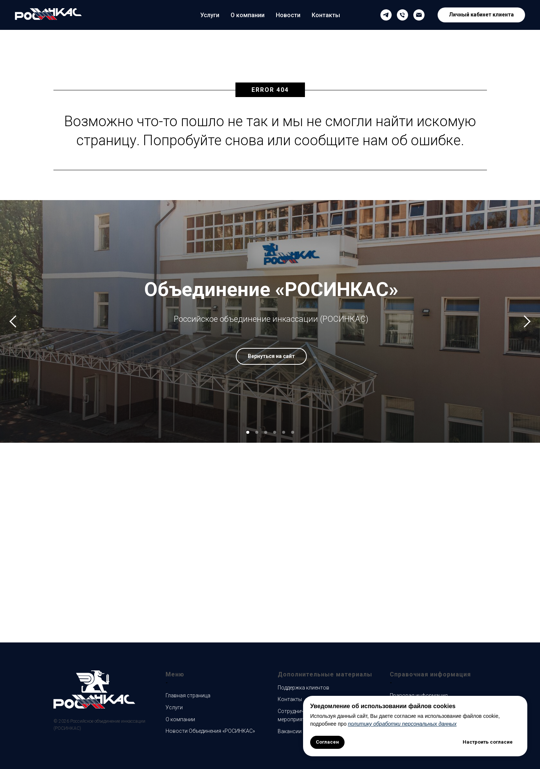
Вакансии (290, 731)
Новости (288, 15)
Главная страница (188, 695)
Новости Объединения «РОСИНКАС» (210, 731)
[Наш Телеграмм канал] (386, 15)
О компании (248, 15)
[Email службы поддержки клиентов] (419, 15)
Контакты (326, 15)
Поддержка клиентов (303, 688)
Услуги (209, 15)
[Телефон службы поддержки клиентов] (402, 15)
